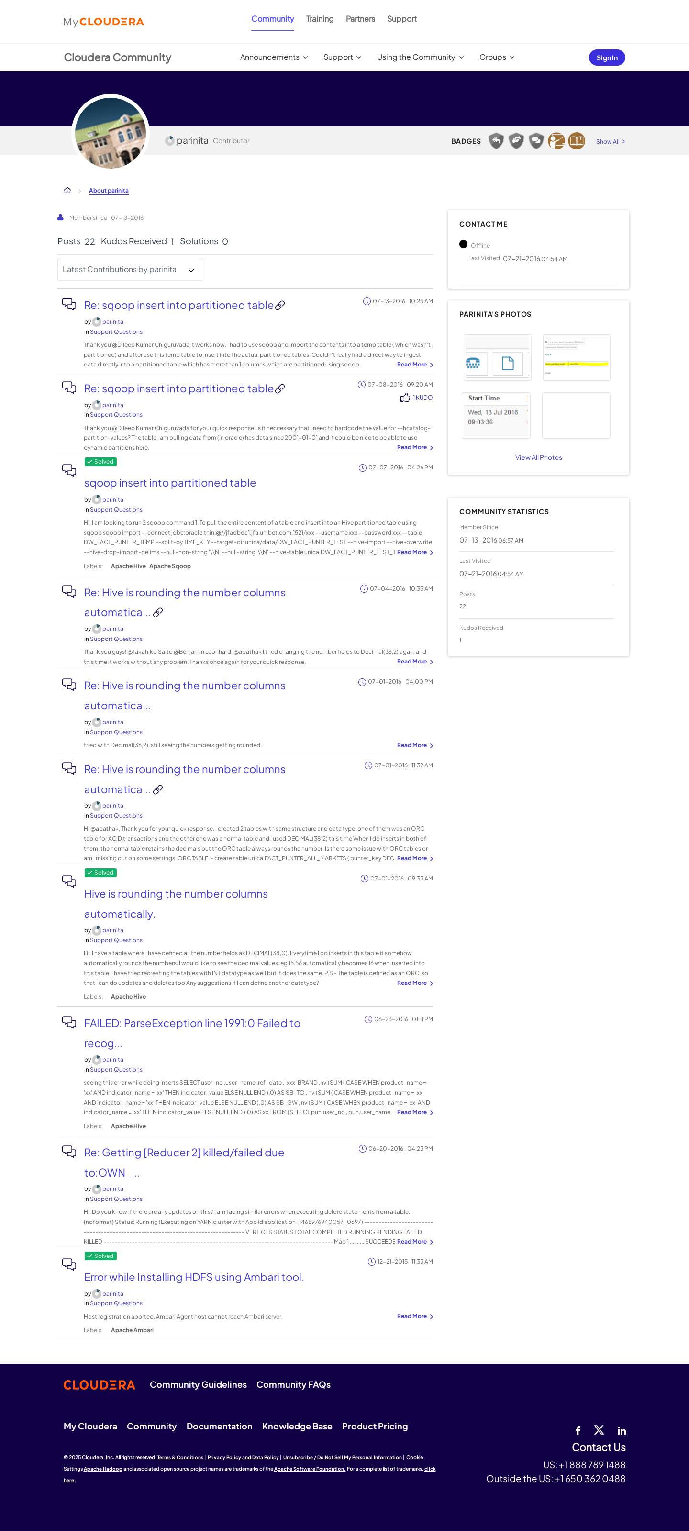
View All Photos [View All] (538, 457)
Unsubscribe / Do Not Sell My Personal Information (342, 1457)
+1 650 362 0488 (590, 1478)
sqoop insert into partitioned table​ (170, 482)
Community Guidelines (198, 1384)
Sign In (607, 57)
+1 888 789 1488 (592, 1464)
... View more (414, 365)
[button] (497, 357)
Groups (492, 57)
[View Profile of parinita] (112, 321)
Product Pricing (375, 1425)
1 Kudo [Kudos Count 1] (423, 397)
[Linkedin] (622, 1429)
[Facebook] (577, 1429)
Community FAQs (293, 1384)
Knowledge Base (297, 1425)
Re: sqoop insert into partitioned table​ (179, 304)
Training (320, 18)
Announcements (270, 57)
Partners (360, 18)
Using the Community (416, 57)
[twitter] (599, 1429)
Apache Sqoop (170, 566)
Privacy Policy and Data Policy (243, 1457)
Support (402, 18)
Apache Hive (128, 566)
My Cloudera (90, 1425)
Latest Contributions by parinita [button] (120, 269)
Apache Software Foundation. (310, 1469)
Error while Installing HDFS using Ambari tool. (194, 1276)
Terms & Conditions (180, 1457)
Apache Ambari (132, 1330)
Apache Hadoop (103, 1469)
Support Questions (116, 331)
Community (272, 18)
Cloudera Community (117, 57)
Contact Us (599, 1447)
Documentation (220, 1425)
